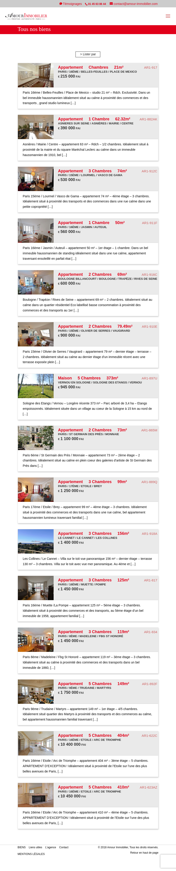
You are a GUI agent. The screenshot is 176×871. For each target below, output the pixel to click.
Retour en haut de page (144, 852)
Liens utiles (35, 847)
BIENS (22, 847)
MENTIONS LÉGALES (31, 854)
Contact (63, 847)
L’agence (50, 847)
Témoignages (73, 4)
